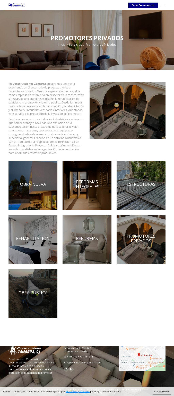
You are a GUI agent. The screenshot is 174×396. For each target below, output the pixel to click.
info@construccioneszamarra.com (82, 362)
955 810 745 (70, 356)
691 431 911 (86, 356)
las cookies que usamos (78, 391)
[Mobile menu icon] (163, 5)
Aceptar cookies (162, 391)
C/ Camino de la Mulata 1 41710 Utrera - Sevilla (78, 349)
